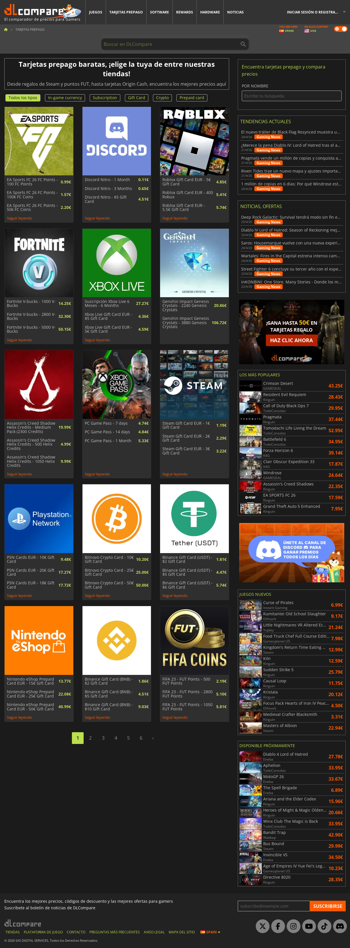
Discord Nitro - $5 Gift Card (106, 199)
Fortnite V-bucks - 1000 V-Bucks (31, 303)
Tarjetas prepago (126, 12)
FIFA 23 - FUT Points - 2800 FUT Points (187, 694)
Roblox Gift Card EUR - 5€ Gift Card (186, 182)
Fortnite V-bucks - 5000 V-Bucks (31, 329)
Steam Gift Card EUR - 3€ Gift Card (186, 451)
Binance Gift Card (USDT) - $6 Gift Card (187, 585)
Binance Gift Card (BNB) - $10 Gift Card (109, 707)
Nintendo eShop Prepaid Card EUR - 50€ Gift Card (30, 707)
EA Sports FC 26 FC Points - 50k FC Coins (32, 207)
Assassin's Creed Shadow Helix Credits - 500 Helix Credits (31, 444)
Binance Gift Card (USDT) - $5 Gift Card (187, 572)
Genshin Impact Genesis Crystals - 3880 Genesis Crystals (185, 322)
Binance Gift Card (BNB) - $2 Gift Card (109, 681)
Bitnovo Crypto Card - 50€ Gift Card (109, 585)
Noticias (235, 12)
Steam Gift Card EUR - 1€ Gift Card (186, 425)
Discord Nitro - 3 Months (108, 189)
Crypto (162, 97)
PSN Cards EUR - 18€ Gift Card (30, 585)
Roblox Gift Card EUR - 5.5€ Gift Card (183, 207)
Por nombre (292, 92)
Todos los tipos (23, 97)
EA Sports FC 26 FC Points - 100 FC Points (32, 182)
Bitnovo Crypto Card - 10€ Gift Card (109, 559)
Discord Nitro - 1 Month (107, 180)
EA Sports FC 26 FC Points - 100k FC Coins (32, 195)
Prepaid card (192, 97)
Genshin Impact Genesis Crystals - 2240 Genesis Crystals (185, 305)
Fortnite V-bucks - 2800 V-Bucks (31, 316)
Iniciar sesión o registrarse (314, 12)
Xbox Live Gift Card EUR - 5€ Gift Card (108, 329)
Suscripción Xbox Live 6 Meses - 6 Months (107, 303)
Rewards (184, 12)
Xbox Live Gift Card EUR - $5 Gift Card (108, 316)
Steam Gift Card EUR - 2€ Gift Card (186, 438)
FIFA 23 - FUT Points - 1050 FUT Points (187, 707)
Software (159, 12)
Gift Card (136, 97)
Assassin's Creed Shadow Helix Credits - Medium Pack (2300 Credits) (31, 427)
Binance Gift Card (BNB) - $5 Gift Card (109, 694)
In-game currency (65, 97)
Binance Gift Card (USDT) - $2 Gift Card (187, 559)
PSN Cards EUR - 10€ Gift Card (30, 559)
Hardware (210, 12)
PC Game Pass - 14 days (107, 432)
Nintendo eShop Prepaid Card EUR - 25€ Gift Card (30, 694)
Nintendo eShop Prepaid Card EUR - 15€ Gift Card (30, 681)
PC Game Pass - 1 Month (108, 441)
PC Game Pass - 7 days (106, 423)
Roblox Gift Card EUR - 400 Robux (187, 195)
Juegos (95, 12)
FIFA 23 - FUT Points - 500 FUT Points (186, 681)
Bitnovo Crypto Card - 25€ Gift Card (109, 572)
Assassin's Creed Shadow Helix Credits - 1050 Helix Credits (31, 461)
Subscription (105, 97)
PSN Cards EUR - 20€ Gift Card (30, 572)
